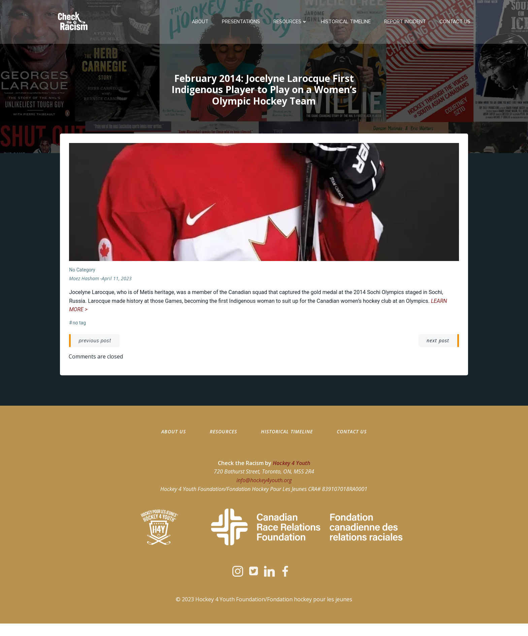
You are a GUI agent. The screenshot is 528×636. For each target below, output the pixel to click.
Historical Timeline (347, 22)
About (201, 22)
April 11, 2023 (117, 281)
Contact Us (455, 22)
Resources (291, 22)
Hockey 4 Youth (291, 470)
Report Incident (406, 22)
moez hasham (84, 281)
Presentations (242, 22)
